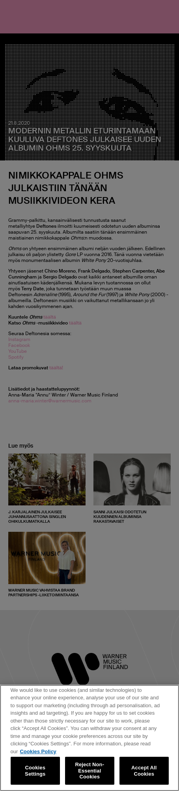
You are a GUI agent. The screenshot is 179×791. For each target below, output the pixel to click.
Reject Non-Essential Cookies (89, 772)
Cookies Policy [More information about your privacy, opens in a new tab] (38, 753)
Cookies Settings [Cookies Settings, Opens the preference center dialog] (35, 773)
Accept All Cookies (144, 773)
